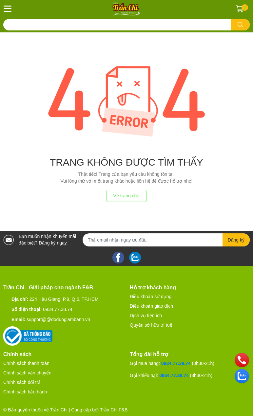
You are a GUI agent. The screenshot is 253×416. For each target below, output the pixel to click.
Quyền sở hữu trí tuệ (151, 325)
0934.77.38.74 (57, 309)
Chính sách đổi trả (22, 382)
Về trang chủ (126, 195)
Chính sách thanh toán (26, 363)
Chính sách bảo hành (25, 391)
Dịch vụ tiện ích (146, 315)
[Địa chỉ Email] (166, 239)
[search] (240, 24)
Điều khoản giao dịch (151, 306)
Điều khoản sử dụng (150, 296)
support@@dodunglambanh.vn (58, 319)
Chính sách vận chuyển (27, 372)
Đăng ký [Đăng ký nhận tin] (236, 240)
